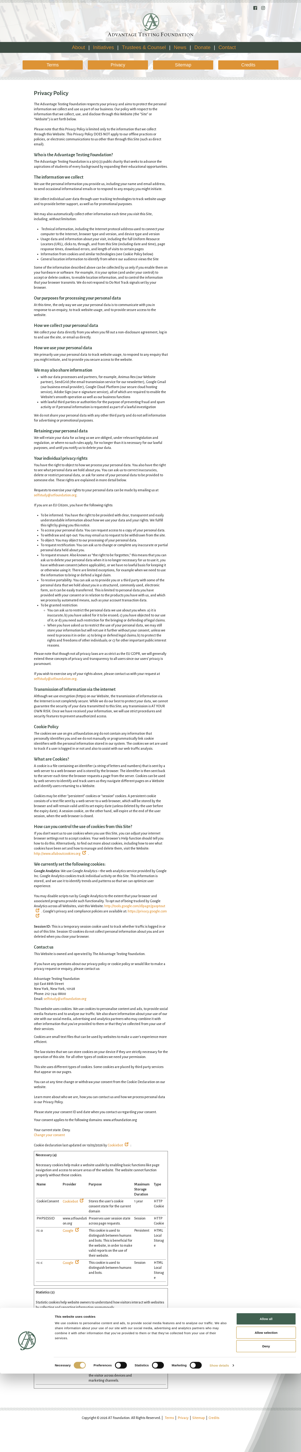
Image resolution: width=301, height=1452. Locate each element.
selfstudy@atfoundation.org (55, 495)
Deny (266, 1424)
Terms (53, 64)
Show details (219, 1444)
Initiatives (103, 47)
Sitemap (183, 64)
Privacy (118, 64)
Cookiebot (115, 1145)
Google (68, 1231)
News (180, 47)
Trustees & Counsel (144, 47)
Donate (202, 47)
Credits (248, 64)
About (78, 47)
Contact (227, 47)
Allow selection (266, 1411)
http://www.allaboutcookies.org (57, 854)
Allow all (266, 1397)
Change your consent (49, 1135)
